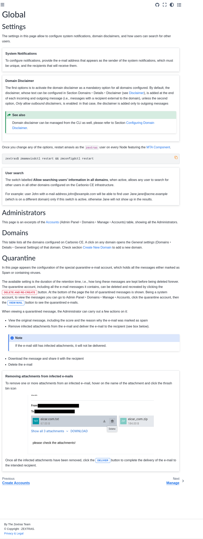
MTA (11, 155)
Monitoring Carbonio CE (18, 188)
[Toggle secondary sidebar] (196, 4)
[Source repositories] (174, 5)
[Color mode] (188, 4)
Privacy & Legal (53, 533)
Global (15, 125)
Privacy (13, 168)
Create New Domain (24, 101)
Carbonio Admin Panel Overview (22, 87)
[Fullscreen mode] (181, 4)
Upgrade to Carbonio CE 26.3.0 (18, 47)
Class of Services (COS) (19, 147)
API (7, 196)
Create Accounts (22, 118)
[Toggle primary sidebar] (47, 5)
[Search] (20, 28)
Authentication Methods (20, 110)
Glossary (10, 202)
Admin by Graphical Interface (18, 76)
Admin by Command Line (18, 177)
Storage (13, 161)
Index (8, 218)
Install (9, 67)
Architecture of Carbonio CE (14, 58)
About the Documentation (21, 209)
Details (15, 138)
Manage (16, 131)
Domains (14, 95)
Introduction (12, 38)
